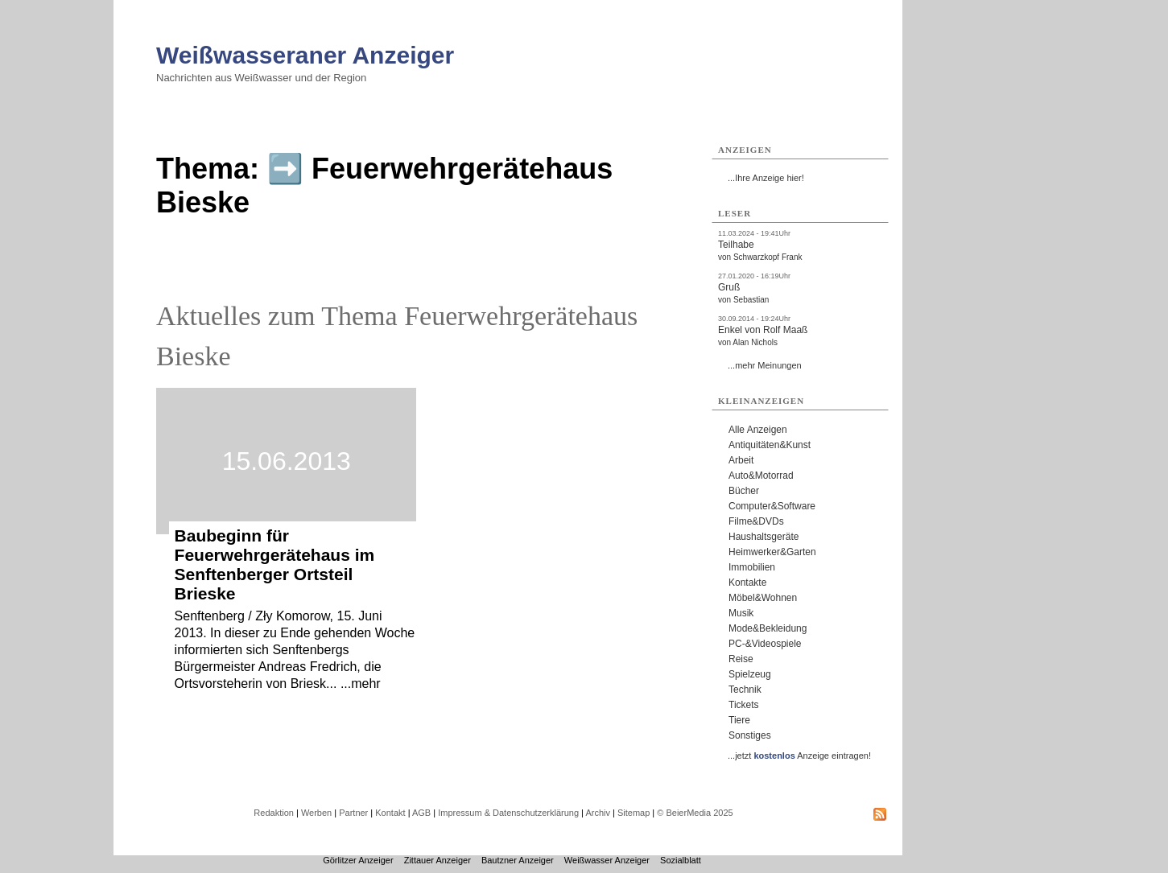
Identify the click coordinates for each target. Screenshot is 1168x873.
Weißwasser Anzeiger (607, 860)
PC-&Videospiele (765, 644)
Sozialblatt (680, 860)
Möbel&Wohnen (762, 598)
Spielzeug (749, 674)
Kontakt (390, 812)
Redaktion (274, 812)
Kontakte (747, 583)
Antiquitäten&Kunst (769, 445)
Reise (740, 659)
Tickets (743, 705)
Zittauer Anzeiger (437, 860)
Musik (740, 613)
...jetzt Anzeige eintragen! (799, 756)
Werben (316, 812)
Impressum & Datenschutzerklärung (508, 812)
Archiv (597, 812)
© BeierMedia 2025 (695, 812)
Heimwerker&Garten (772, 552)
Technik (744, 690)
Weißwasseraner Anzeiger (305, 55)
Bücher (743, 491)
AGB (421, 812)
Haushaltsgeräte (763, 537)
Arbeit (740, 460)
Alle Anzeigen (757, 430)
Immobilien (751, 567)
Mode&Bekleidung (767, 628)
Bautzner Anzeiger (517, 860)
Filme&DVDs (756, 521)
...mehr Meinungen (765, 365)
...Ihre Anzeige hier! (766, 178)
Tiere (739, 720)
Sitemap (633, 812)
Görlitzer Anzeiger (358, 860)
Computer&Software (771, 506)
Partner (353, 812)
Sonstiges (749, 735)
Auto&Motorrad (761, 476)
